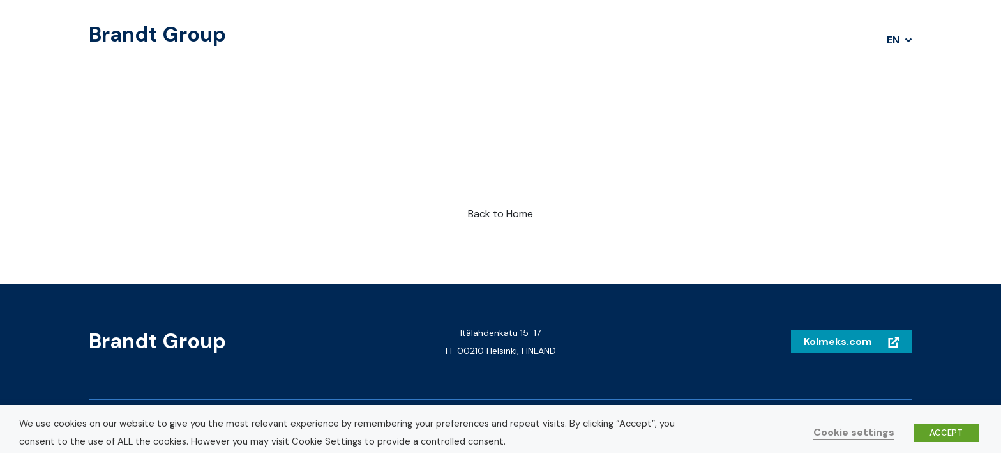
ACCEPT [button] (946, 432)
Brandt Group (157, 35)
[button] (899, 40)
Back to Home (500, 213)
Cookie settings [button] (853, 432)
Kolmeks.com (838, 341)
